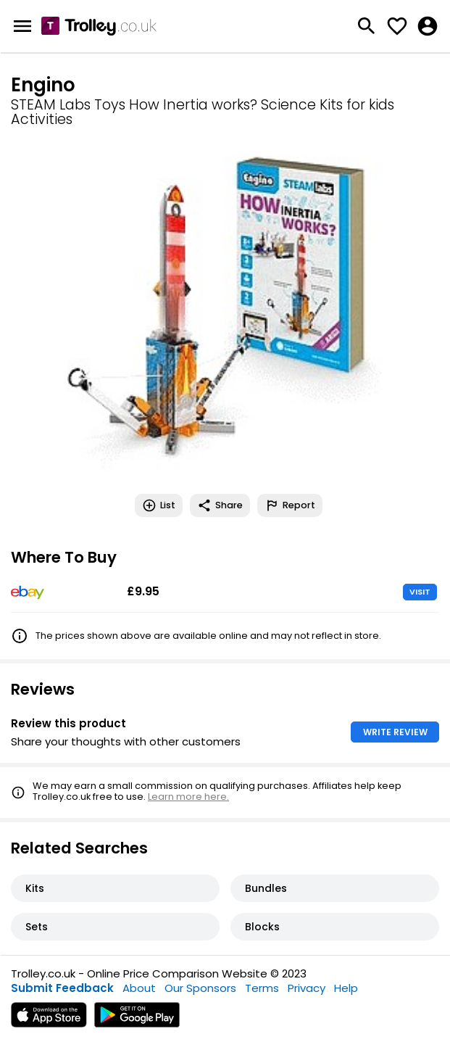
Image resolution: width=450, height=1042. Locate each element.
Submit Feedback (62, 988)
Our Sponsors (200, 988)
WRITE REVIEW (395, 732)
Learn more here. (188, 796)
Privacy (306, 988)
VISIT (419, 592)
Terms (262, 988)
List (158, 505)
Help (346, 988)
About (139, 988)
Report (289, 505)
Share (220, 505)
